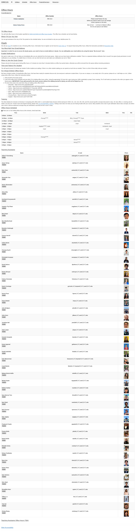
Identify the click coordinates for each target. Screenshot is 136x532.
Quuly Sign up (62, 46)
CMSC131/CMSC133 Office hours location (40, 34)
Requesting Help (108, 46)
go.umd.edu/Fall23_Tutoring (46, 103)
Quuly (9, 46)
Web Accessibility (7, 527)
